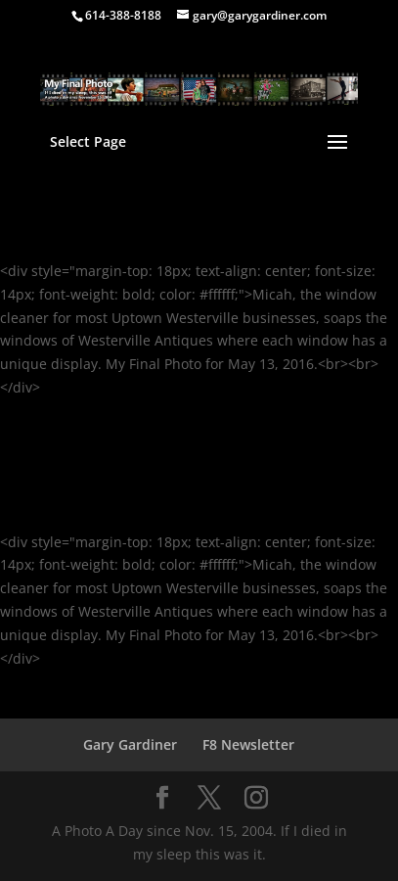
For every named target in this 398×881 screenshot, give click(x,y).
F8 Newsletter (248, 744)
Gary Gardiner (130, 744)
